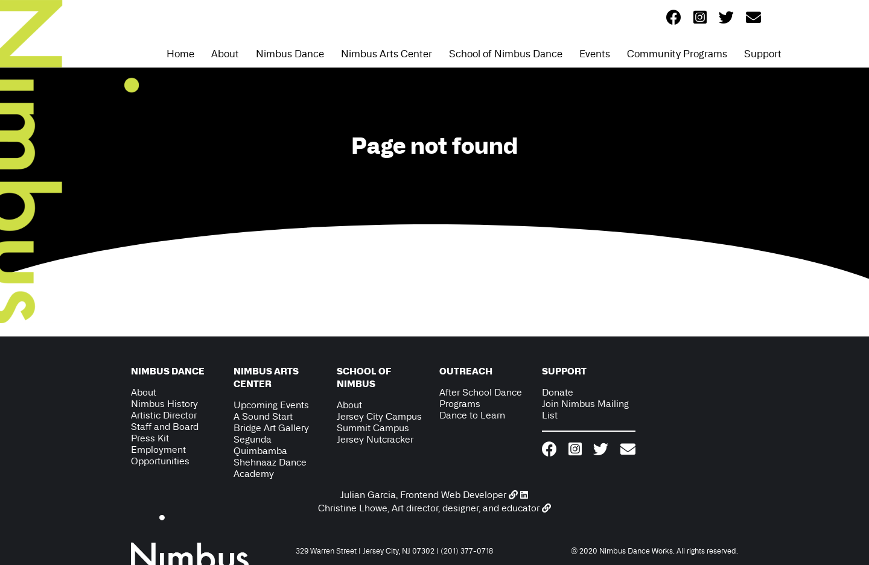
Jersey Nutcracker (375, 439)
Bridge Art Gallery (271, 428)
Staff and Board (165, 426)
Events (594, 54)
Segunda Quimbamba (260, 445)
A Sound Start (263, 416)
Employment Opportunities (160, 455)
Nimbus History (164, 403)
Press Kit (150, 438)
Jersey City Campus (379, 416)
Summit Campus (373, 428)
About (225, 54)
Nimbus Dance (290, 54)
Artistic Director (164, 415)
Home (180, 54)
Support (762, 54)
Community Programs (677, 54)
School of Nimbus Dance (505, 54)
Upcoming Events (271, 405)
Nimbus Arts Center (386, 54)
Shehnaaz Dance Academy (270, 467)
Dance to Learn (472, 415)
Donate (557, 392)
